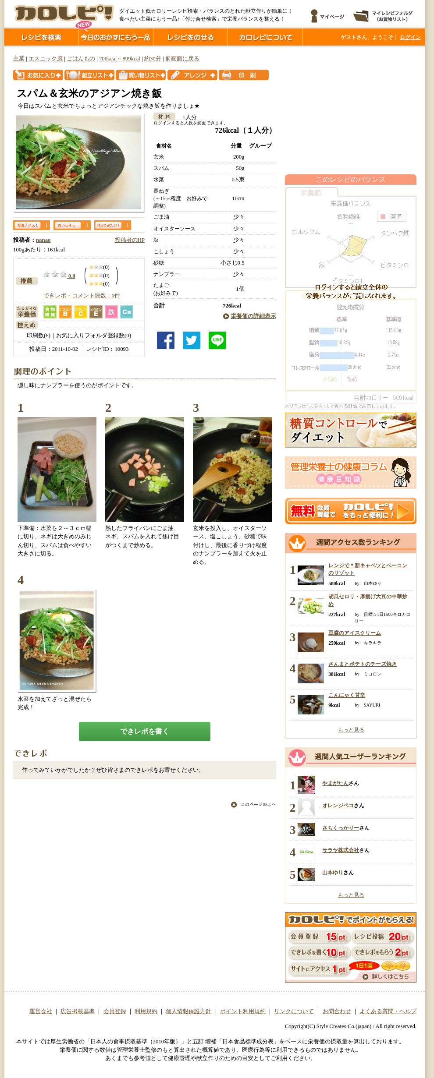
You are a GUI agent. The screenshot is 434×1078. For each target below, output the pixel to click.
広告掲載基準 (77, 1011)
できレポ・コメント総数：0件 (81, 296)
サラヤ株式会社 (340, 850)
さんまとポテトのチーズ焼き (362, 664)
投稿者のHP (130, 240)
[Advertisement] (350, 111)
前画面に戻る (182, 59)
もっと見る (351, 729)
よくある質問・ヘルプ (387, 1011)
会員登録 (114, 1011)
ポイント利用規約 (243, 1011)
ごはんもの (81, 59)
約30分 (152, 59)
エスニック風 (45, 59)
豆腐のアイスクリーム (354, 633)
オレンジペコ (338, 805)
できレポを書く (144, 731)
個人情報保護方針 (188, 1011)
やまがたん (335, 783)
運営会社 (40, 1011)
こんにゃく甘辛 (346, 695)
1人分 (186, 117)
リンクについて (294, 1011)
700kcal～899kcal (119, 59)
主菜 (19, 59)
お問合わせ (337, 1011)
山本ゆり (332, 872)
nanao (43, 240)
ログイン (410, 37)
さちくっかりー (340, 828)
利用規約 (146, 1011)
